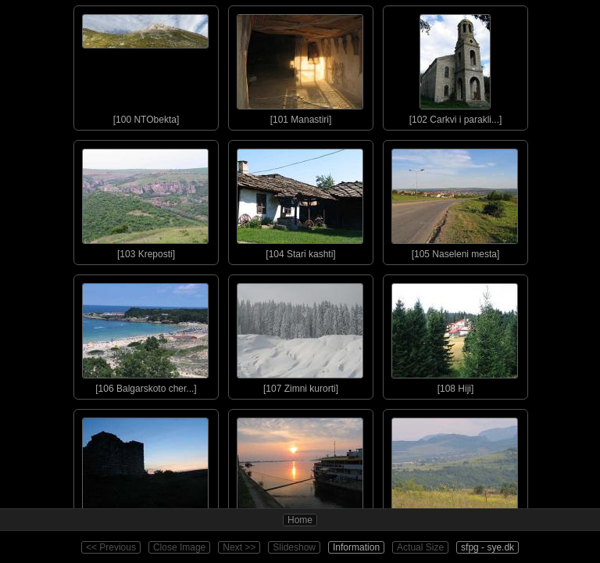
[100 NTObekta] (145, 65)
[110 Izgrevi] (300, 469)
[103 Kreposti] (145, 200)
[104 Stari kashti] (300, 200)
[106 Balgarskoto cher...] (145, 334)
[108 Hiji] (455, 334)
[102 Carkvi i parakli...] (455, 65)
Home (300, 520)
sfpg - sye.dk (487, 547)
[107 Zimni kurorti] (300, 334)
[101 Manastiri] (300, 65)
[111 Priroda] (455, 469)
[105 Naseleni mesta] (455, 200)
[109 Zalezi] (145, 469)
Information (356, 547)
